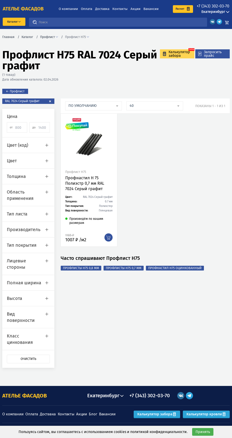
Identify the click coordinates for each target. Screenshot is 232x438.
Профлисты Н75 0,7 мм (123, 268)
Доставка (102, 9)
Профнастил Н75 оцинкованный (175, 268)
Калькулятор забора (156, 414)
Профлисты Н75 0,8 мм (81, 268)
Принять (203, 432)
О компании (68, 9)
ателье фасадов (23, 9)
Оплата (86, 9)
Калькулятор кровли (206, 414)
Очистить (28, 359)
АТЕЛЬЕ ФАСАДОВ (24, 396)
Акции (135, 9)
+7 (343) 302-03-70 (213, 6)
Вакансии (151, 9)
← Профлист (15, 91)
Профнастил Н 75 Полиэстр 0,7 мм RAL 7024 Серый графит (84, 183)
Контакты (120, 9)
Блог (93, 414)
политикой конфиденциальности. (159, 432)
